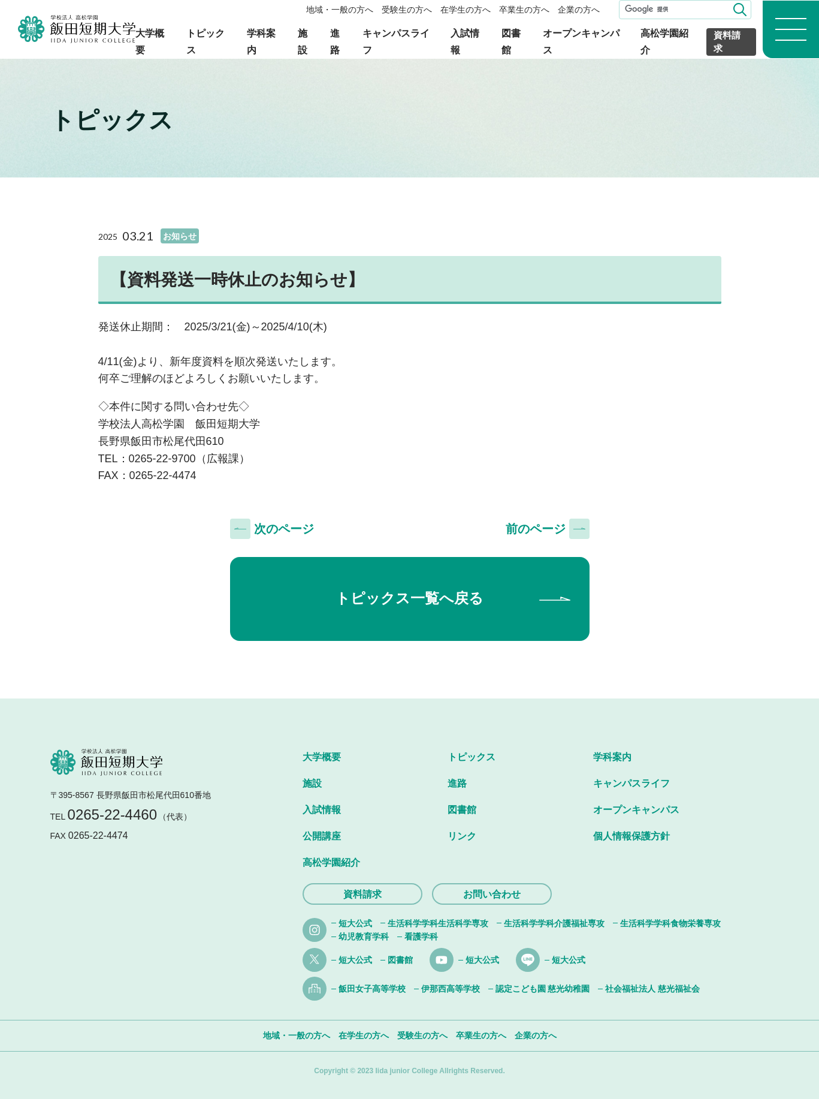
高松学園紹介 (331, 862)
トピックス (471, 757)
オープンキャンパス (636, 810)
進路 (457, 783)
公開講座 (322, 836)
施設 (312, 783)
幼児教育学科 (364, 936)
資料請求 (727, 42)
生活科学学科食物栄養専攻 (670, 923)
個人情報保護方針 (631, 836)
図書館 (462, 810)
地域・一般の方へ (339, 9)
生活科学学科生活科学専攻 (438, 923)
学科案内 (612, 757)
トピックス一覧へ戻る (409, 598)
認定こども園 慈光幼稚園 (542, 988)
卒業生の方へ (524, 9)
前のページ (536, 528)
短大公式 (355, 923)
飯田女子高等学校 (372, 988)
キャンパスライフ (631, 783)
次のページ (284, 528)
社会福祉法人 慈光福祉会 (652, 988)
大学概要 (322, 757)
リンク (462, 836)
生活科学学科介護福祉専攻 (554, 923)
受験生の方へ (407, 9)
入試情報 (322, 810)
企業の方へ (579, 9)
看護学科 (421, 936)
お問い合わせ (492, 894)
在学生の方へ (465, 9)
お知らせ (180, 236)
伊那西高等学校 (450, 988)
